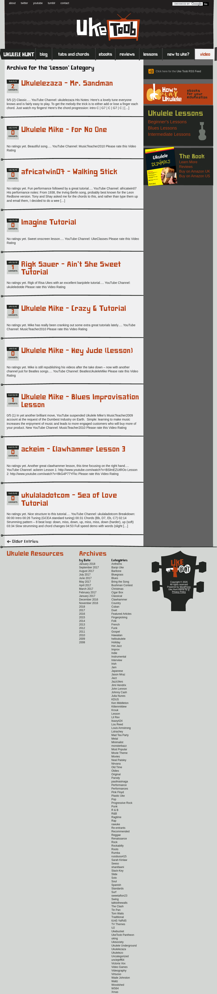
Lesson (115, 713)
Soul (114, 881)
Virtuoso (116, 974)
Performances (119, 788)
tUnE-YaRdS (119, 920)
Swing (115, 899)
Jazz (114, 678)
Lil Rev (115, 717)
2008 (82, 642)
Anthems (116, 563)
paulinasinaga (119, 781)
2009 (82, 638)
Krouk (114, 710)
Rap (113, 820)
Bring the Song (120, 581)
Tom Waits (117, 913)
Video (205, 54)
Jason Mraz (118, 674)
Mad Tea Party (120, 735)
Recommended (120, 831)
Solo (114, 877)
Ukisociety (117, 942)
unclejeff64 (117, 959)
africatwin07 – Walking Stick (69, 171)
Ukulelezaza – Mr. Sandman (67, 83)
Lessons (150, 54)
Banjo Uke (117, 567)
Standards (117, 888)
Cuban (115, 606)
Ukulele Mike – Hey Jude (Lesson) (77, 350)
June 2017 (85, 578)
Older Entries (25, 542)
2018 (82, 606)
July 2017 (84, 574)
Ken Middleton (120, 703)
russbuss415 (119, 856)
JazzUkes (117, 681)
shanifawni (117, 867)
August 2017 (86, 571)
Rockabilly (117, 845)
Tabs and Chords (74, 54)
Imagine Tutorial (48, 222)
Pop (113, 799)
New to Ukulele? (178, 54)
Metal (114, 738)
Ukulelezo (117, 952)
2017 (82, 610)
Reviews (127, 54)
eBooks (105, 54)
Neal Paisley (118, 760)
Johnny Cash (119, 692)
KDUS (115, 699)
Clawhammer (119, 599)
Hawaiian (116, 635)
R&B (114, 813)
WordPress (185, 587)
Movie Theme (119, 753)
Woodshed (117, 984)
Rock (114, 842)
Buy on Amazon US (194, 176)
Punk (114, 806)
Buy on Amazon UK (194, 171)
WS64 (115, 988)
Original (116, 774)
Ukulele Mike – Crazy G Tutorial (73, 308)
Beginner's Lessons (167, 121)
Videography (118, 970)
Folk (114, 621)
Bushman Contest (122, 585)
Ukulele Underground (124, 945)
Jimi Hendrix (118, 685)
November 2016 (88, 603)
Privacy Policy (179, 592)
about (12, 3)
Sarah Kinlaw (119, 860)
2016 (82, 613)
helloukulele (118, 638)
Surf (113, 892)
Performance (119, 785)
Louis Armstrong (121, 728)
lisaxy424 (117, 720)
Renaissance (119, 838)
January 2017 (87, 596)
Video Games (119, 967)
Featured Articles (121, 613)
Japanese (117, 670)
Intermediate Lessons (169, 134)
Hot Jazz (116, 646)
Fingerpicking (119, 617)
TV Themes (118, 924)
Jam (114, 667)
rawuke (115, 824)
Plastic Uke (118, 795)
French (115, 624)
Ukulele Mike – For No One (64, 129)
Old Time (116, 767)
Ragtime (116, 817)
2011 (82, 631)
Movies (115, 756)
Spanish (116, 885)
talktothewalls (119, 902)
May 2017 (85, 581)
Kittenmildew (119, 706)
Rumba (115, 852)
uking (114, 938)
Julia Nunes (118, 695)
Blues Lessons (162, 128)
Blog (44, 54)
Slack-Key (117, 870)
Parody (115, 778)
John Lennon (119, 688)
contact (64, 3)
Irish (114, 663)
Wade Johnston (120, 977)
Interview (116, 660)
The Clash (117, 906)
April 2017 (85, 585)
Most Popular (119, 749)
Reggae (116, 835)
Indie (114, 653)
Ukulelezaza (118, 949)
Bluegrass (117, 574)
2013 (82, 624)
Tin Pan (116, 910)
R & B (114, 810)
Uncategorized (120, 956)
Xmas (114, 992)
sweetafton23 (119, 895)
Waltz (114, 981)
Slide (114, 874)
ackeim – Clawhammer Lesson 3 (73, 449)
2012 (82, 628)
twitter (24, 3)
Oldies (115, 770)
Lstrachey (117, 731)
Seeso (115, 863)
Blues (114, 578)
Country (116, 603)
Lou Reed (117, 724)
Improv (115, 649)
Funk (114, 628)
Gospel (115, 631)
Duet (114, 610)
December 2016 (88, 599)
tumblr (51, 3)
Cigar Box (117, 592)
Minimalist (117, 742)
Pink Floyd (117, 792)
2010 (82, 635)
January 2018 (87, 563)
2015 (82, 617)
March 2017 (86, 588)
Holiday (115, 642)
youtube (38, 3)
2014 (82, 621)
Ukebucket (117, 931)
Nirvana (116, 763)
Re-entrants (118, 827)
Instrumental (118, 656)
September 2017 (89, 567)
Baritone (116, 571)
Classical (116, 596)
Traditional (117, 917)
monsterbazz (119, 745)
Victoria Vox (118, 963)
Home (18, 54)
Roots (114, 849)
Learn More (188, 162)
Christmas (117, 588)
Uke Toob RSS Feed (189, 71)
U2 (113, 927)
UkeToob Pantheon (122, 934)
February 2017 (87, 592)
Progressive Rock (121, 802)
